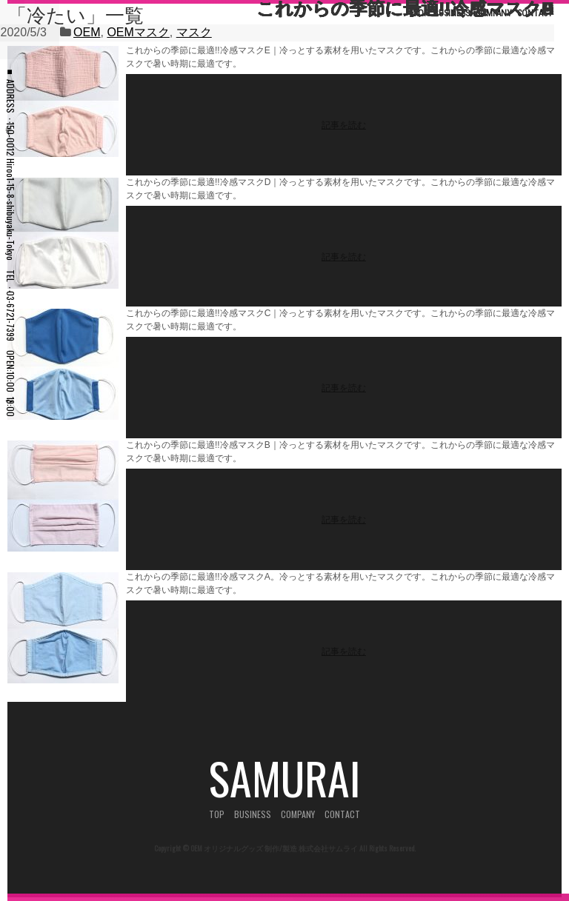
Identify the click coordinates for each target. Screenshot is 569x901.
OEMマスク (138, 32)
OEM (86, 32)
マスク (194, 32)
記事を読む (344, 124)
